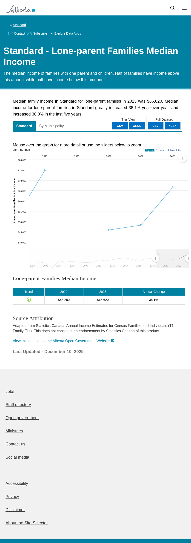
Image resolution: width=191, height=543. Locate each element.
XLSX (173, 126)
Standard (19, 25)
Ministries (14, 431)
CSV (155, 126)
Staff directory (18, 404)
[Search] (172, 7)
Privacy (12, 496)
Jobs (10, 391)
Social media (17, 457)
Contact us (15, 444)
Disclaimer (15, 509)
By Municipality (51, 126)
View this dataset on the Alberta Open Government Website (61, 341)
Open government (22, 417)
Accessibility (17, 483)
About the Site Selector (27, 523)
